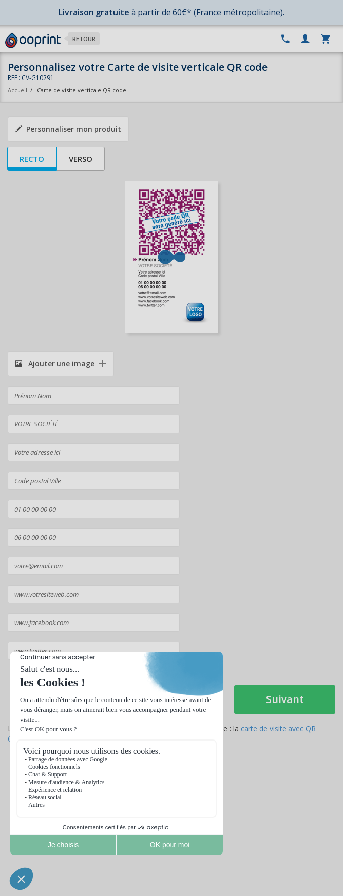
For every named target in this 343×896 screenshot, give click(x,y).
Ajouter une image (54, 363)
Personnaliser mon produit (68, 129)
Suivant (285, 699)
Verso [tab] (80, 158)
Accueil (17, 90)
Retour (83, 39)
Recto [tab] (32, 158)
